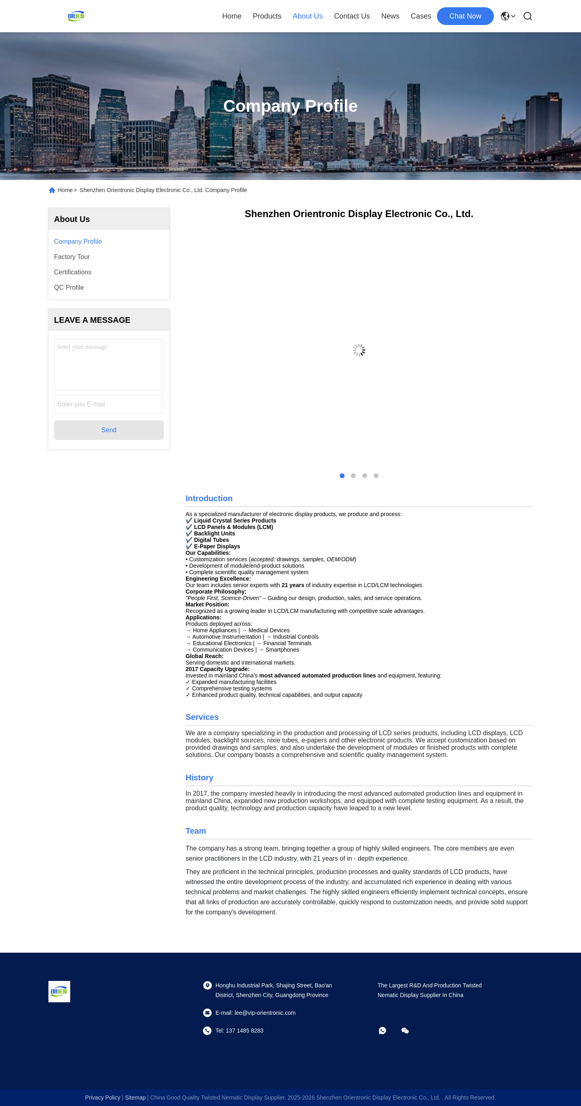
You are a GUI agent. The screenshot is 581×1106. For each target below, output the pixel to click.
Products (267, 16)
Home (232, 16)
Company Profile (78, 241)
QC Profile (69, 287)
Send (108, 430)
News (390, 16)
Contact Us (352, 16)
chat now (465, 16)
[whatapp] (388, 1030)
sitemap (135, 1097)
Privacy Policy (102, 1097)
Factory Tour (72, 256)
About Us (308, 16)
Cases (421, 16)
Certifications (72, 272)
